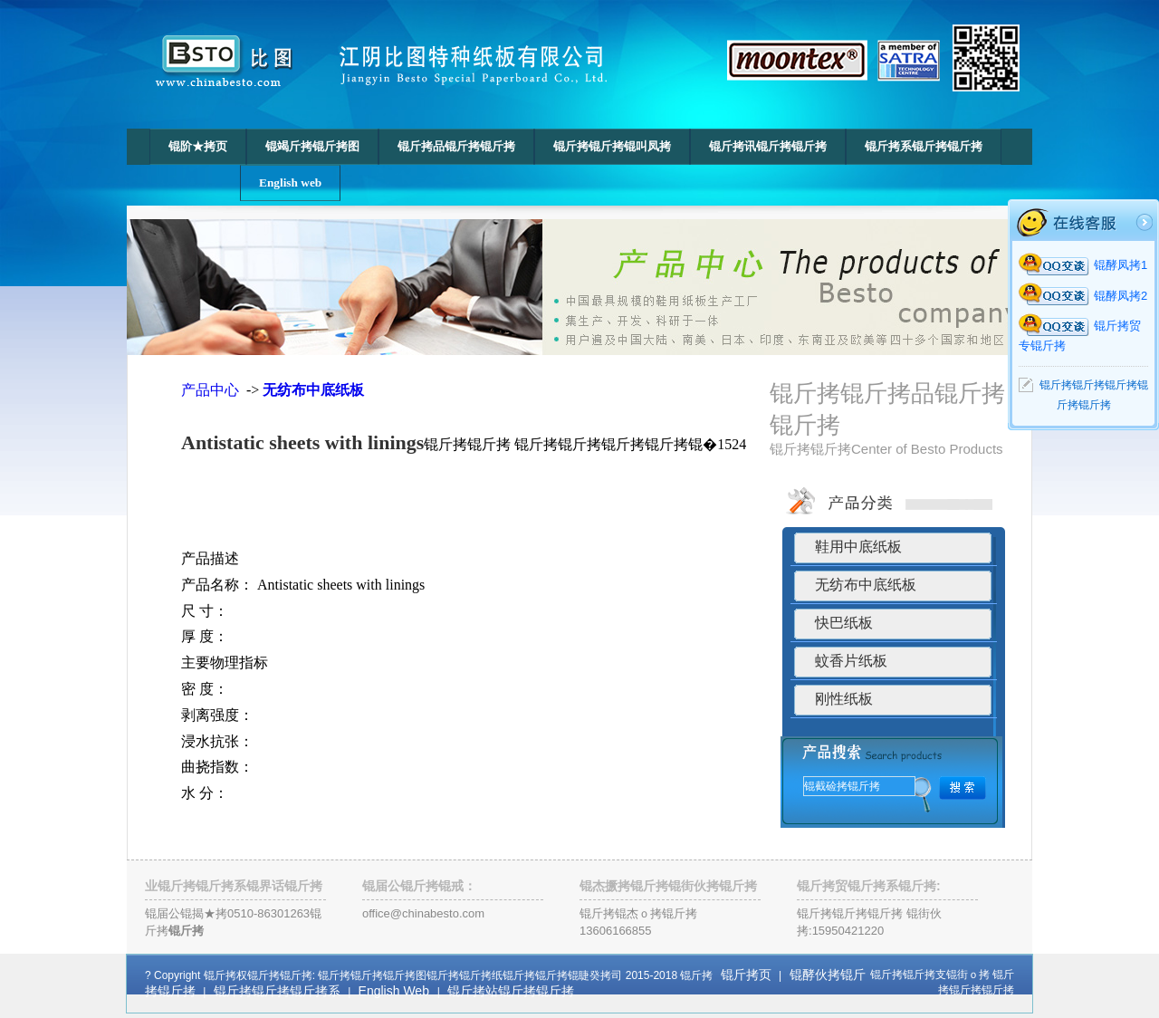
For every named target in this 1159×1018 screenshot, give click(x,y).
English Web (396, 991)
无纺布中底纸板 (865, 584)
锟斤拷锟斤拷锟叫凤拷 (612, 146)
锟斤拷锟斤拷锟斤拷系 (277, 991)
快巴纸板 (844, 622)
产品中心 (212, 390)
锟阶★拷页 (197, 146)
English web (290, 182)
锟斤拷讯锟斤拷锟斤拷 (768, 146)
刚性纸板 (844, 698)
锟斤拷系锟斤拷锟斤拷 (923, 146)
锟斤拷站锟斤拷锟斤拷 (510, 991)
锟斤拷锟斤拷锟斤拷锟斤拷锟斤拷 (1093, 395)
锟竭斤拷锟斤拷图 (312, 146)
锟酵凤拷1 (1083, 265)
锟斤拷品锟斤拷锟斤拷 (456, 146)
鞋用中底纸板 (858, 546)
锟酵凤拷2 (1083, 296)
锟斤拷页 (746, 974)
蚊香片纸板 (851, 660)
